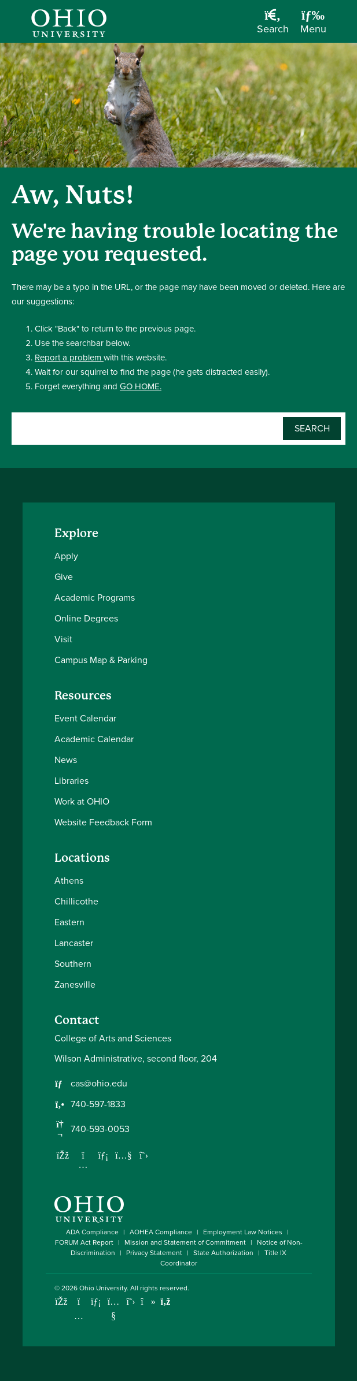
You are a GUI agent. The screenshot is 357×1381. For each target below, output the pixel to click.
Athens (68, 880)
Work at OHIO (81, 801)
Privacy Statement (154, 1253)
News (65, 759)
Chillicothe (76, 901)
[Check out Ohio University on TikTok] (148, 1301)
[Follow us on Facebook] (63, 1155)
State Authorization (223, 1253)
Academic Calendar (94, 739)
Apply (66, 556)
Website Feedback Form (103, 822)
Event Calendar (85, 718)
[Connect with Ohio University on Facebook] (61, 1301)
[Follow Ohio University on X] (131, 1301)
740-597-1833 (98, 1104)
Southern (72, 963)
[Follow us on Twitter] (144, 1155)
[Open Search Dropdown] (273, 26)
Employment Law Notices (242, 1232)
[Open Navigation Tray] (313, 26)
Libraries (71, 780)
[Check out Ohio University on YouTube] (113, 1309)
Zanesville (74, 984)
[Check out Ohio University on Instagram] (79, 1316)
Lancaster (73, 943)
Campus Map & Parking (101, 660)
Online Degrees (86, 618)
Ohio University (103, 1288)
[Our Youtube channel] (124, 1155)
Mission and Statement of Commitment (185, 1242)
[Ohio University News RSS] (166, 1301)
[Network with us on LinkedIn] (103, 1155)
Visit (63, 639)
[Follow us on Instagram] (83, 1164)
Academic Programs (94, 597)
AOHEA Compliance (161, 1232)
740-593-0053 (100, 1129)
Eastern (69, 922)
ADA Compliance (92, 1232)
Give (63, 576)
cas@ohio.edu (99, 1083)
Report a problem (69, 357)
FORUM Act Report (84, 1242)
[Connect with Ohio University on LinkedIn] (96, 1301)
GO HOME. (140, 386)
